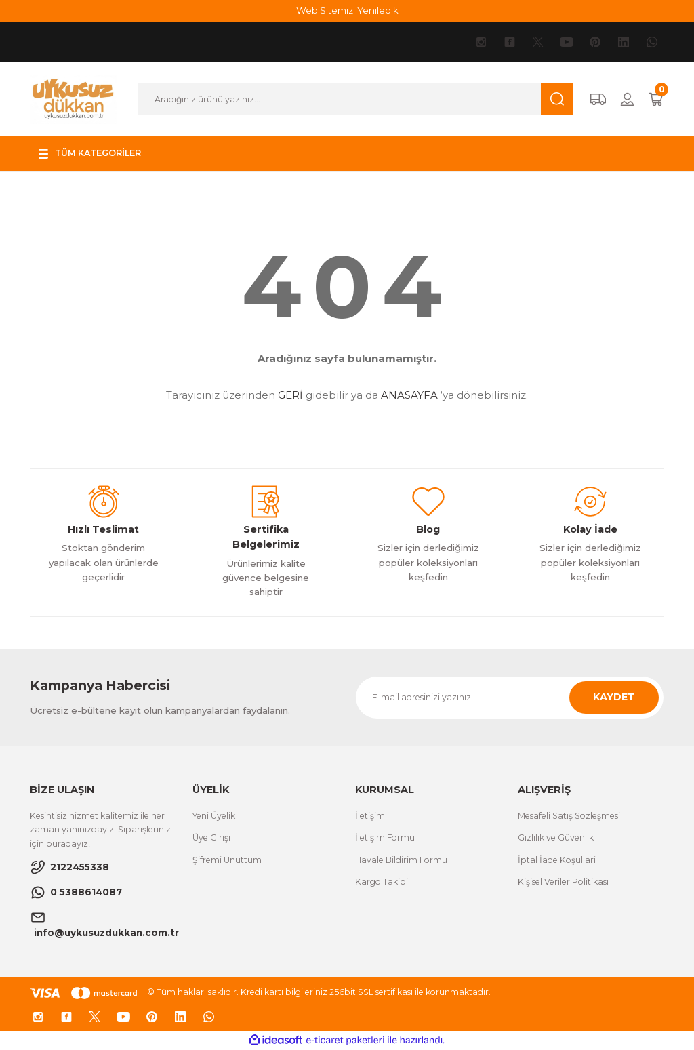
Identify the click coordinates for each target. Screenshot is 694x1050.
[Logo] (73, 98)
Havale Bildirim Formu (401, 860)
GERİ (290, 394)
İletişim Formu (385, 837)
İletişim (370, 816)
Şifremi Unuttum (227, 860)
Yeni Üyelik (213, 816)
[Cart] (656, 99)
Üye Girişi (211, 837)
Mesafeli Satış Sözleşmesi (569, 816)
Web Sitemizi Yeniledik (347, 10)
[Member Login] (627, 99)
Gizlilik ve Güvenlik (556, 837)
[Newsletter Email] (509, 697)
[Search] (355, 99)
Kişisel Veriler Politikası (563, 881)
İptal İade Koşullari (557, 860)
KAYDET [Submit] (614, 697)
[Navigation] (91, 153)
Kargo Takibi (381, 881)
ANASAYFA (409, 394)
